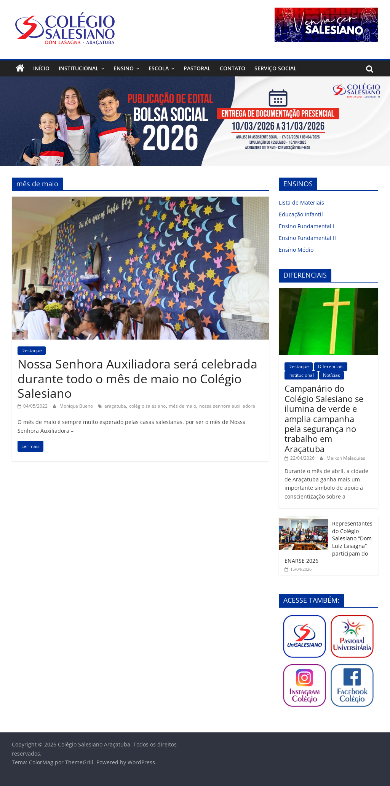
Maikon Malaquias (345, 458)
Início (41, 68)
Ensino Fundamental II (307, 237)
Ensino (123, 68)
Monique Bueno (76, 406)
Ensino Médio (296, 249)
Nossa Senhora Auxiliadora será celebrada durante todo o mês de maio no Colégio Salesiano (137, 378)
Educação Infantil (301, 214)
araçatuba (115, 406)
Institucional (79, 68)
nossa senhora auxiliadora (227, 406)
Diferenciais (331, 366)
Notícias (331, 375)
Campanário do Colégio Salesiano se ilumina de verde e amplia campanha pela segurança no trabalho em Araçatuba (324, 418)
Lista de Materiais (301, 202)
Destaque (31, 350)
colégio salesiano (147, 406)
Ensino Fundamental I (306, 226)
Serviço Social (275, 68)
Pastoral (197, 68)
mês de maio (182, 406)
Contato (232, 68)
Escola (159, 68)
